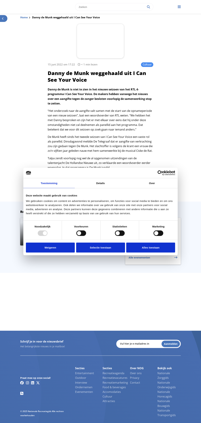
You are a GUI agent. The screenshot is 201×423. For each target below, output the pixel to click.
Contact (135, 382)
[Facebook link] (22, 382)
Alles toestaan (150, 247)
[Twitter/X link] (38, 382)
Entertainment (84, 373)
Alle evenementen (139, 257)
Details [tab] (100, 183)
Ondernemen (83, 387)
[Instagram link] (27, 382)
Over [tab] (152, 183)
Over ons (136, 373)
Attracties (109, 401)
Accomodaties (112, 392)
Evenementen (84, 392)
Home (24, 17)
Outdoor (80, 378)
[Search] (148, 7)
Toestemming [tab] (49, 183)
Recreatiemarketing (115, 382)
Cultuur (147, 64)
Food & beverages (114, 387)
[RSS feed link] (21, 393)
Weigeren (50, 247)
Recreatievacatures (115, 378)
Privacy (134, 378)
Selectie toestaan (100, 247)
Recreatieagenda (113, 373)
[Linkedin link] (32, 382)
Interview (81, 382)
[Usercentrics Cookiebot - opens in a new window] (160, 173)
